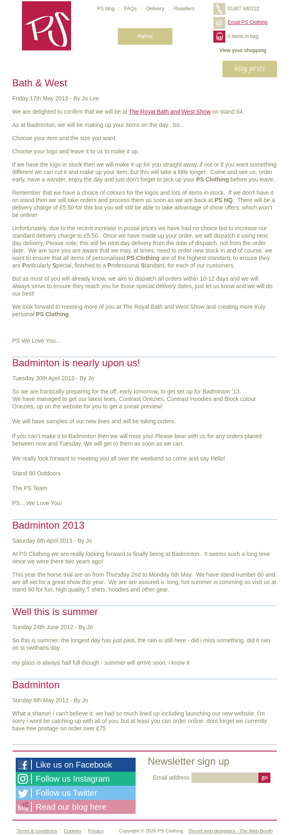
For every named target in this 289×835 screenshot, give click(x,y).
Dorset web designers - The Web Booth (231, 830)
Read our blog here (62, 807)
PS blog (106, 9)
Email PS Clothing (240, 22)
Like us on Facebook (65, 765)
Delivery (155, 9)
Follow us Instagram (64, 779)
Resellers (184, 9)
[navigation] (145, 36)
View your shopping (243, 50)
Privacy (96, 830)
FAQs (130, 9)
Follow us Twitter (58, 793)
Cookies (72, 830)
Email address (172, 777)
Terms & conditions (37, 830)
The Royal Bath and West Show (169, 111)
